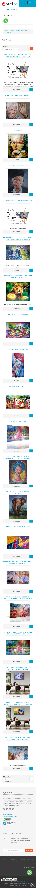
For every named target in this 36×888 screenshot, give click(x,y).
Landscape (18, 130)
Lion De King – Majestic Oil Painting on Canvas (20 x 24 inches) (18, 277)
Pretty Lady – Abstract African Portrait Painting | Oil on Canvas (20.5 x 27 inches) (18, 458)
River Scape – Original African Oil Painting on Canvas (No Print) (18, 668)
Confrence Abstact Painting (18, 349)
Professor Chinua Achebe (18, 165)
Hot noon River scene (18, 421)
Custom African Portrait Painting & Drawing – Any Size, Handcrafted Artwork (17, 56)
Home (6, 30)
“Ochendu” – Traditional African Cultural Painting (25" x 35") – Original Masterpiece (18, 704)
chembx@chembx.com (10, 816)
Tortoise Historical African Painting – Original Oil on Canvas (17, 563)
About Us (4, 859)
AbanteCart (21, 881)
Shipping (12, 859)
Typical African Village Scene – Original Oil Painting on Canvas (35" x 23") (18, 599)
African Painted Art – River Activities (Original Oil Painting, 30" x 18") (18, 633)
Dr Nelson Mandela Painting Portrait (18, 95)
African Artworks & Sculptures (19, 30)
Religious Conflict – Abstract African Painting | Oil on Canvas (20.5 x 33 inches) (18, 239)
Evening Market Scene (17, 386)
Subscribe (29, 850)
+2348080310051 (9, 814)
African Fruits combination (17, 314)
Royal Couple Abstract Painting (18, 527)
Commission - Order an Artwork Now (18, 200)
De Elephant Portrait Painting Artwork (17, 492)
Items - (11, 9)
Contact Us (22, 859)
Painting (8, 32)
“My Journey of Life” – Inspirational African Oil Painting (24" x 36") (18, 738)
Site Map (30, 859)
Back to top (33, 885)
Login (18, 862)
